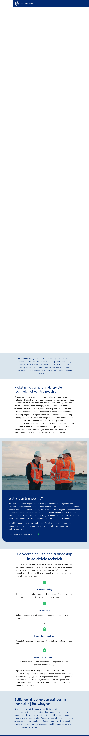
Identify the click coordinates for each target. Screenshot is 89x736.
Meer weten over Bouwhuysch (21, 534)
